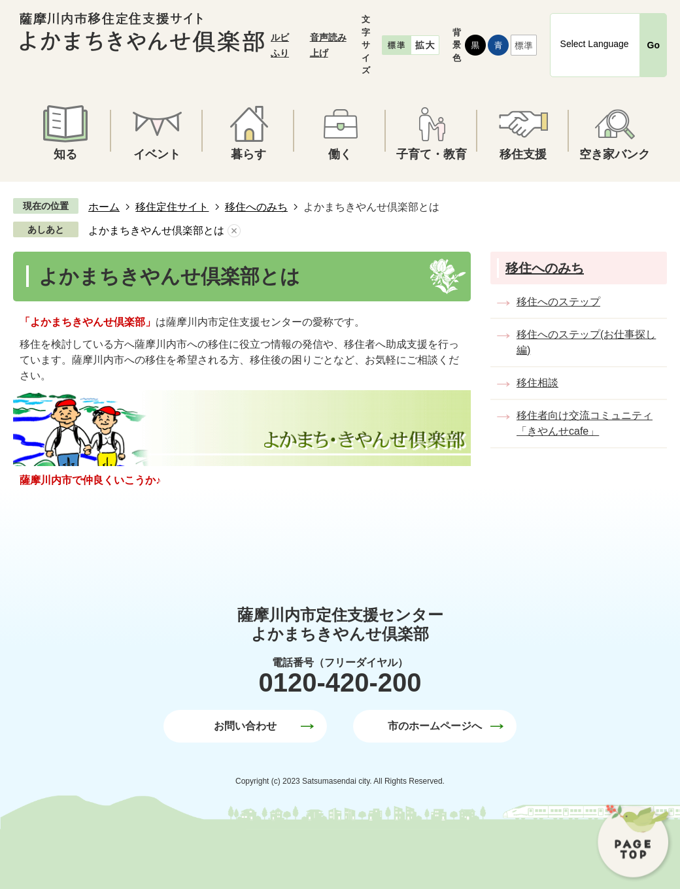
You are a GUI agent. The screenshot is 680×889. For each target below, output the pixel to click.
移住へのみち (256, 206)
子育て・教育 (431, 154)
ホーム (104, 206)
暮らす (248, 154)
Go (653, 45)
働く (340, 154)
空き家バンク (614, 154)
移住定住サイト (172, 206)
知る (65, 154)
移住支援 (523, 154)
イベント (156, 154)
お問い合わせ (245, 725)
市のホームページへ (435, 725)
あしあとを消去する (234, 231)
